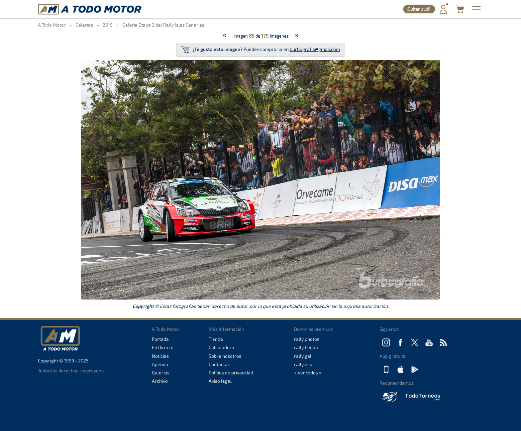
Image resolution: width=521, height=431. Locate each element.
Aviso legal (220, 381)
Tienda (216, 339)
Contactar (219, 364)
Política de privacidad (231, 372)
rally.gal (302, 356)
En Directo (162, 347)
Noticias (160, 356)
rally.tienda (306, 347)
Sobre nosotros (225, 356)
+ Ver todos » (307, 372)
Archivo (160, 381)
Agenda (160, 364)
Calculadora (221, 347)
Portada (160, 339)
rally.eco (303, 364)
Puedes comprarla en (260, 50)
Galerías (160, 372)
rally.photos (306, 339)
